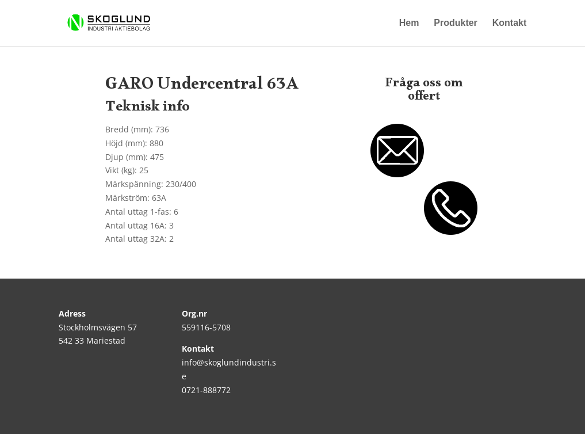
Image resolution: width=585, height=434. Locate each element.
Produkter (455, 23)
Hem (409, 23)
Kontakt (509, 23)
